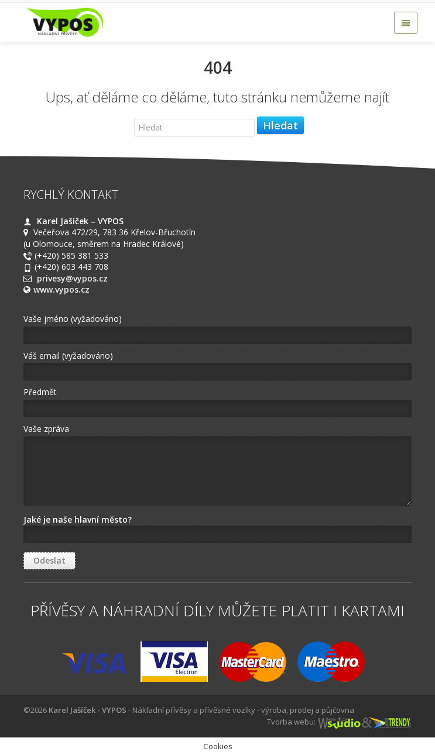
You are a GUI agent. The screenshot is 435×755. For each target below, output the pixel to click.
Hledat (280, 125)
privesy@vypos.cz (72, 278)
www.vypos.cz (61, 289)
